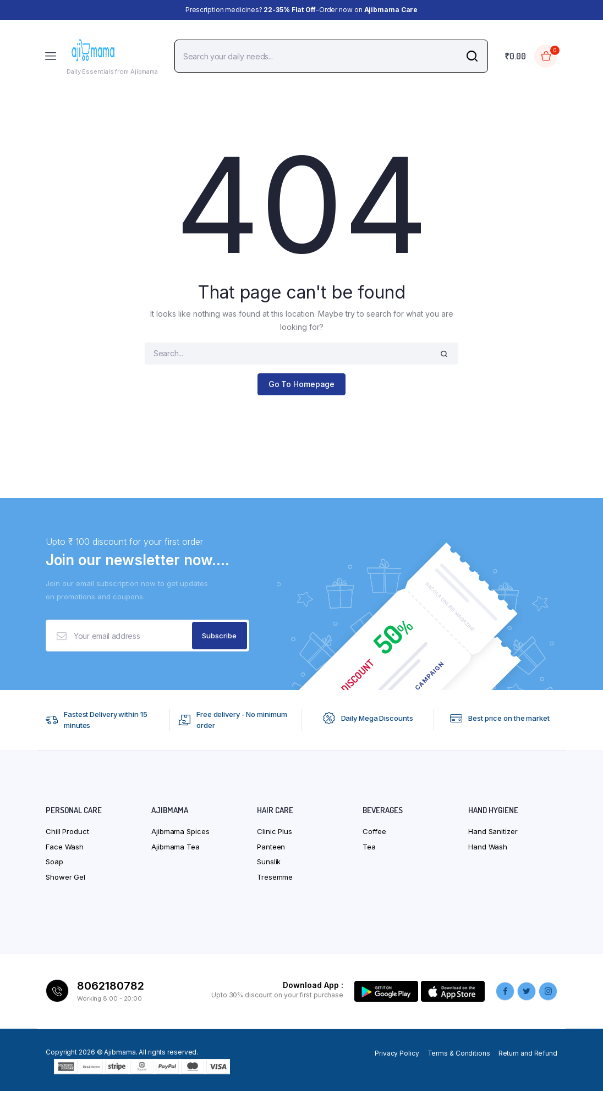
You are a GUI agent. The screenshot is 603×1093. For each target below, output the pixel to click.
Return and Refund (527, 1055)
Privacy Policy (397, 1055)
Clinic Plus (274, 833)
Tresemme (275, 879)
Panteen (271, 848)
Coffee (374, 833)
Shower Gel (65, 879)
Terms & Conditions (458, 1055)
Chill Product (67, 833)
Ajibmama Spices (180, 833)
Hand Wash (487, 848)
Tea (369, 848)
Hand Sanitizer (493, 833)
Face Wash (65, 848)
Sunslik (269, 863)
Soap (54, 863)
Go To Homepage (301, 384)
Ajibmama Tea (175, 848)
